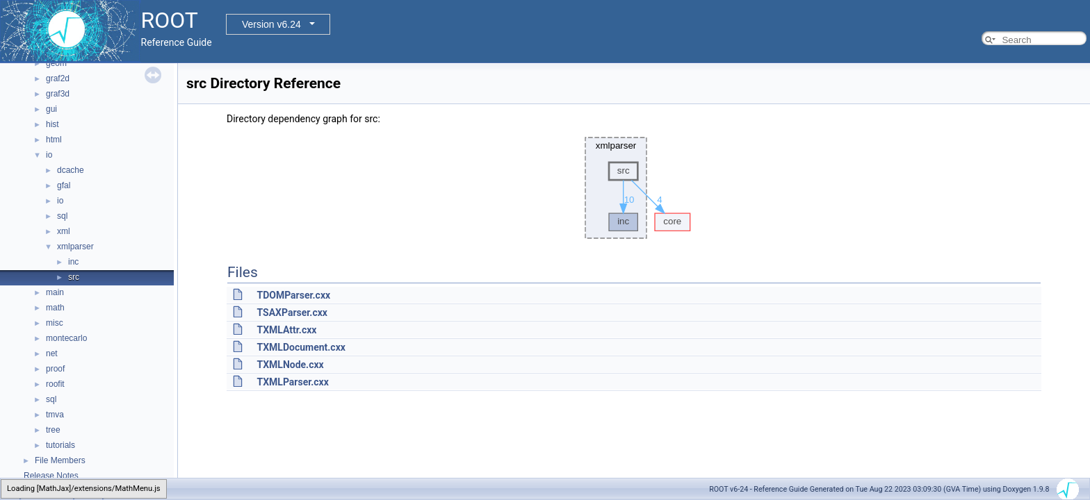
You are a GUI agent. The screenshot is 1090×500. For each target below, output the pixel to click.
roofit (55, 384)
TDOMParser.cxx (293, 295)
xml (63, 231)
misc (54, 323)
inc (73, 262)
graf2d (58, 78)
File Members (60, 460)
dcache (70, 170)
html (54, 139)
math (55, 307)
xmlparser (75, 246)
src (73, 277)
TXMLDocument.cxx (301, 347)
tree (53, 430)
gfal (63, 185)
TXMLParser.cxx (292, 382)
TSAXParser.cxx (292, 312)
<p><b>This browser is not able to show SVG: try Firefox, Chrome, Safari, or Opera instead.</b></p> (634, 188)
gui (51, 109)
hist (52, 124)
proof (55, 369)
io (49, 155)
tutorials (60, 445)
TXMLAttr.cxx (286, 329)
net (52, 353)
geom (56, 63)
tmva (55, 414)
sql (62, 216)
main (55, 292)
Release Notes (51, 476)
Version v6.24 (271, 24)
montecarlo (66, 338)
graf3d (58, 94)
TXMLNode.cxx (290, 364)
